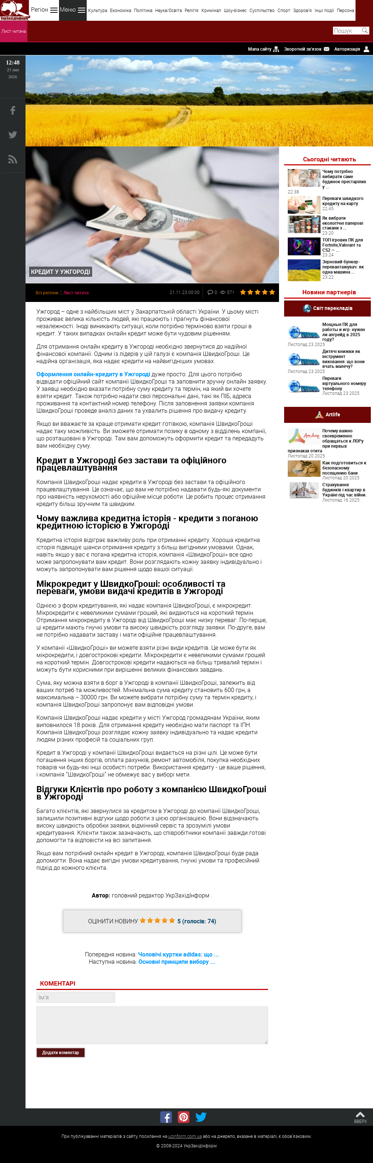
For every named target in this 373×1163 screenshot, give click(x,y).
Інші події (324, 10)
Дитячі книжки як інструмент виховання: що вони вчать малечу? (343, 358)
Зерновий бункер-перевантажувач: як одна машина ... (343, 267)
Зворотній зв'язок (303, 49)
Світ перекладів (333, 307)
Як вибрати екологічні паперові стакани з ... (342, 223)
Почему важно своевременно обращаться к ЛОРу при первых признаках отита (326, 440)
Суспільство (262, 10)
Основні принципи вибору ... (177, 962)
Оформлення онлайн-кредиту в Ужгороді (93, 374)
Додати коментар (60, 1052)
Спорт (284, 10)
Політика (143, 10)
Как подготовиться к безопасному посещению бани (344, 468)
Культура (97, 10)
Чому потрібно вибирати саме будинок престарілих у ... (344, 178)
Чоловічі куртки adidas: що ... (178, 954)
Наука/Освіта (168, 10)
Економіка (120, 10)
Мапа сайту (259, 49)
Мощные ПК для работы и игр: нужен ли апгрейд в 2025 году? (343, 331)
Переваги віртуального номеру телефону (344, 383)
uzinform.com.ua (185, 1136)
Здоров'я (302, 10)
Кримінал (211, 10)
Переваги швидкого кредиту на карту (343, 200)
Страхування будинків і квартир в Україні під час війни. (344, 490)
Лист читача (13, 31)
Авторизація (347, 49)
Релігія (192, 10)
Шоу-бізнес (235, 10)
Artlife (333, 414)
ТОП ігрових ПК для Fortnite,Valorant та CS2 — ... (342, 245)
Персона (345, 10)
